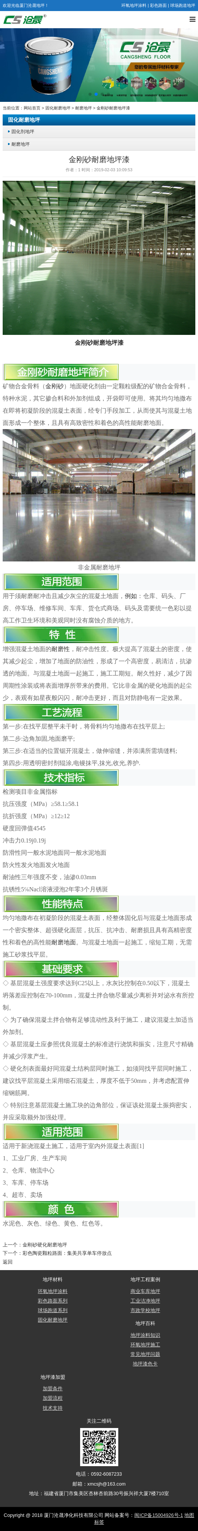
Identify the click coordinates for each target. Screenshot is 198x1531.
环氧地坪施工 (145, 1345)
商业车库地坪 (145, 1291)
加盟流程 (53, 1398)
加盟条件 (53, 1388)
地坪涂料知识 (145, 1335)
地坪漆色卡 (145, 1364)
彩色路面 (158, 5)
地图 (189, 1515)
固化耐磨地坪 (58, 108)
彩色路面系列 (53, 1301)
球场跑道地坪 (182, 5)
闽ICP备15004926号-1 (158, 1515)
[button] (90, 94)
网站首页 (32, 108)
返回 (8, 1262)
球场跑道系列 (53, 1310)
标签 (99, 1522)
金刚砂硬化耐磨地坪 (45, 1245)
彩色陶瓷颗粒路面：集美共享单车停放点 (67, 1253)
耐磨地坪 (83, 108)
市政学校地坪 (145, 1310)
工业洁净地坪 (145, 1301)
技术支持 (53, 1408)
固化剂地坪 (22, 131)
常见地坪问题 (145, 1354)
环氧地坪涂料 (133, 5)
